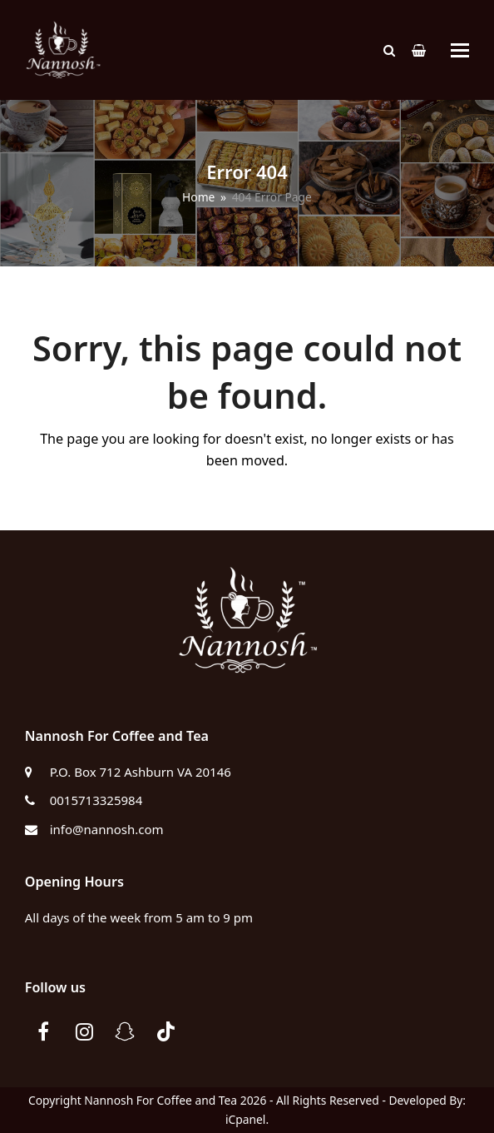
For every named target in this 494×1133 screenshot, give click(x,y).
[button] (460, 50)
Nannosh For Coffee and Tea (160, 1100)
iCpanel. (247, 1119)
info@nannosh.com (107, 829)
